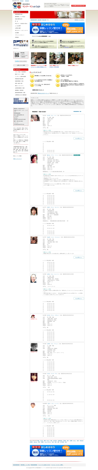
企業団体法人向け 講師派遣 (20, 94)
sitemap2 (27, 0)
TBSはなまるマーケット (43, 93)
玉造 (56, 442)
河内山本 (81, 440)
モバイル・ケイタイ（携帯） (57, 464)
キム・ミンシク (55, 403)
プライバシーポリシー (19, 35)
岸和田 (31, 442)
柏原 (78, 440)
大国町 (42, 442)
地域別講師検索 (16, 464)
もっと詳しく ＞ (78, 138)
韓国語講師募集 (34, 464)
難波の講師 (44, 19)
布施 (51, 440)
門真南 (64, 440)
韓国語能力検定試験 (19, 78)
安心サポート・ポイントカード (21, 30)
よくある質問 (18, 25)
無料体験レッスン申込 (25, 464)
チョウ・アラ (54, 373)
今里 (66, 442)
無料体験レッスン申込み (20, 16)
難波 (38, 440)
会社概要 (17, 32)
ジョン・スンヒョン (55, 237)
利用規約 (17, 37)
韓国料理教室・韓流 (19, 81)
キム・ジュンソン (55, 274)
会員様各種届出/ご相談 (19, 88)
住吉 (53, 442)
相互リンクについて (19, 85)
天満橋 (71, 440)
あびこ (74, 440)
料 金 (16, 21)
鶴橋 (45, 440)
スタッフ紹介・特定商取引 (20, 71)
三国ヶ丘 (35, 442)
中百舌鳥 (55, 440)
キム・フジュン (54, 343)
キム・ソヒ (53, 115)
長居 (39, 442)
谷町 (58, 442)
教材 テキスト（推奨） (19, 74)
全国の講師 (39, 19)
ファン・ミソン (54, 155)
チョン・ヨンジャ (55, 207)
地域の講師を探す (18, 18)
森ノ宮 (48, 440)
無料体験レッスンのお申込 (79, 19)
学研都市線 (60, 440)
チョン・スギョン (55, 315)
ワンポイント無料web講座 (20, 76)
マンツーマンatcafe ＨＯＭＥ (44, 464)
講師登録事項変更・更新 (20, 92)
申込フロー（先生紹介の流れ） (21, 23)
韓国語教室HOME (34, 19)
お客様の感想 (18, 28)
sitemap (21, 0)
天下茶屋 (62, 442)
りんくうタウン (48, 442)
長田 (68, 440)
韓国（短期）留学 (18, 83)
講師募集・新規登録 (19, 90)
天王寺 (41, 440)
